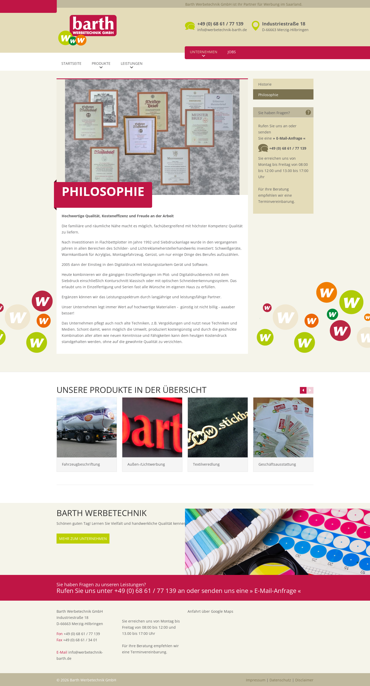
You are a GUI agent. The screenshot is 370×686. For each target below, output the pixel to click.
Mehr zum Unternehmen (83, 538)
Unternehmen (203, 51)
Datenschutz (280, 680)
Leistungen (132, 63)
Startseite (71, 63)
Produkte (101, 63)
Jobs (232, 51)
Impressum (255, 680)
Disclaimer (304, 680)
